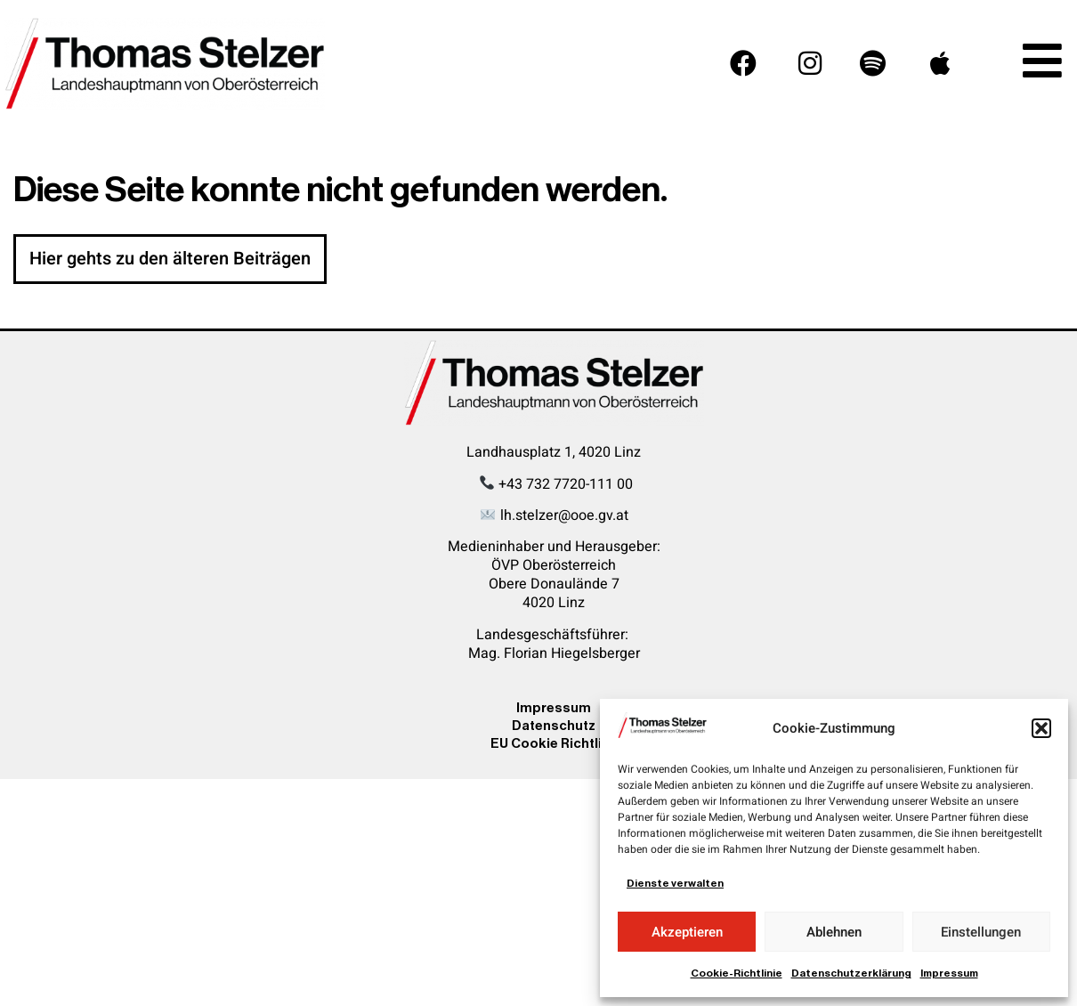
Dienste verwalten (675, 883)
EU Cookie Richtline (554, 743)
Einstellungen (981, 932)
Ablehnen (834, 932)
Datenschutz (553, 725)
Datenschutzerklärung (851, 973)
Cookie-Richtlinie (736, 973)
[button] (1041, 728)
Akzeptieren (687, 932)
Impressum (949, 973)
